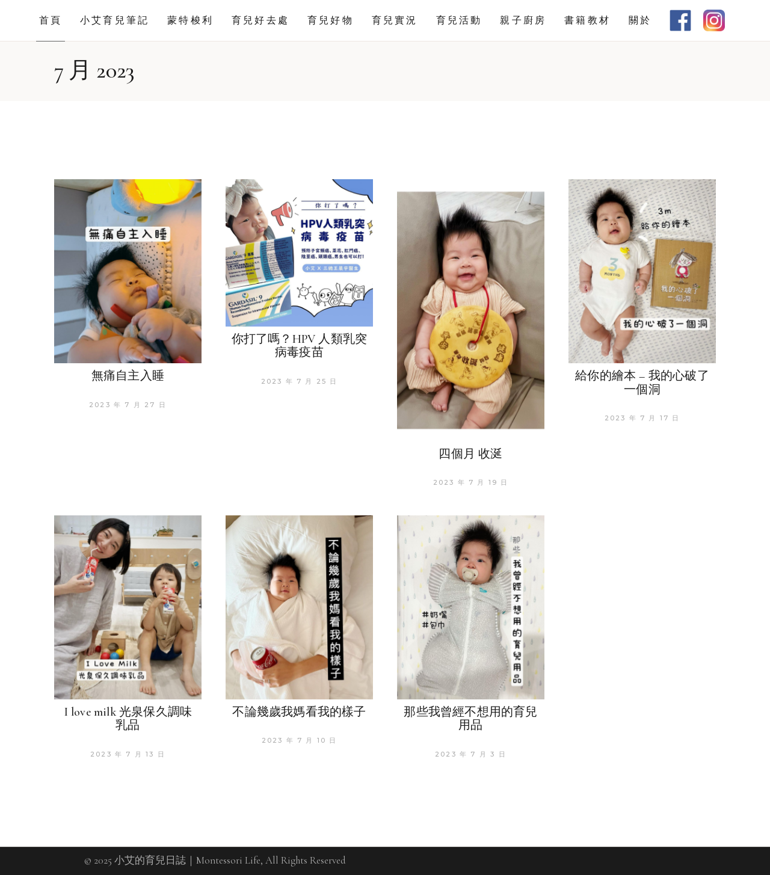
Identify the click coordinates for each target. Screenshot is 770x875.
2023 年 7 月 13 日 (127, 754)
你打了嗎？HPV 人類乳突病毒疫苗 (300, 346)
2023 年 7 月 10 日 (299, 740)
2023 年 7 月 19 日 (471, 482)
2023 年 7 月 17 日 (642, 418)
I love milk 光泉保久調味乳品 (128, 718)
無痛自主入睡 (127, 376)
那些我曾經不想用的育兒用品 (470, 718)
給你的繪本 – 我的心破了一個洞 (642, 382)
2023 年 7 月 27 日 (128, 405)
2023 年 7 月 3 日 (471, 754)
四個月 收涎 (470, 454)
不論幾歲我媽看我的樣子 (299, 712)
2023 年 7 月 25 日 (299, 381)
